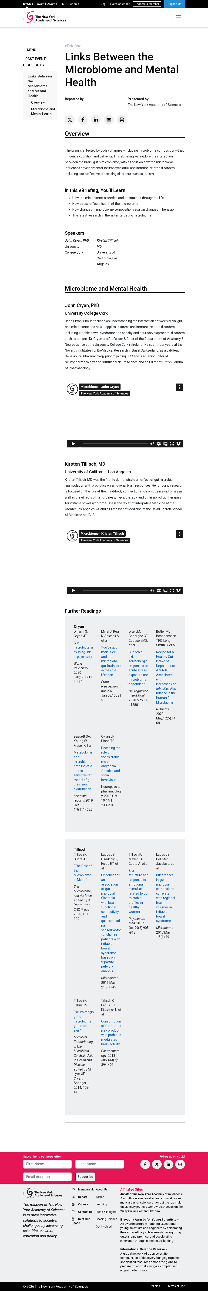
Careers (83, 1204)
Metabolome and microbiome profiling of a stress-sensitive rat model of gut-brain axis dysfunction (84, 770)
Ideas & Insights (106, 1212)
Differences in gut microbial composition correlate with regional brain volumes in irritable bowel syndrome (165, 898)
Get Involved (104, 1226)
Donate (82, 1197)
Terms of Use (176, 1286)
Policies (155, 1286)
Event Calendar (120, 4)
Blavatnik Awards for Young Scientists (148, 1219)
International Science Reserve (142, 1249)
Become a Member (147, 4)
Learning (101, 1204)
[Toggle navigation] (178, 17)
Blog (103, 4)
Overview (38, 102)
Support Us (174, 4)
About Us (101, 1189)
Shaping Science (106, 1219)
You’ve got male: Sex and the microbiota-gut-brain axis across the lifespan (111, 661)
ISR (63, 4)
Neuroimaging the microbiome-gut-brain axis (84, 1021)
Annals (74, 4)
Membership (86, 1189)
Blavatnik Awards (46, 4)
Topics (100, 1197)
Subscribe (85, 1177)
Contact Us (85, 1212)
